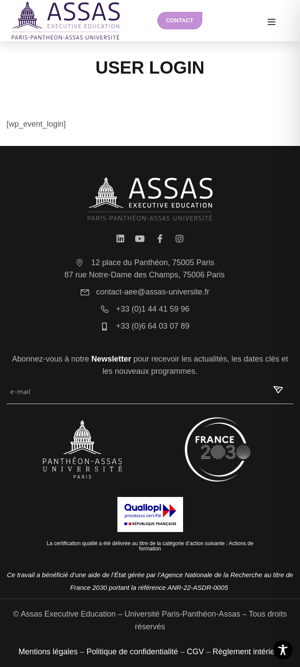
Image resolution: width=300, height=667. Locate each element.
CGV (195, 651)
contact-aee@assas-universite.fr (144, 291)
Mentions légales (48, 651)
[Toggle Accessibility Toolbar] (282, 649)
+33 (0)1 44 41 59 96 (144, 309)
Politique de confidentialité (132, 651)
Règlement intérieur (247, 651)
